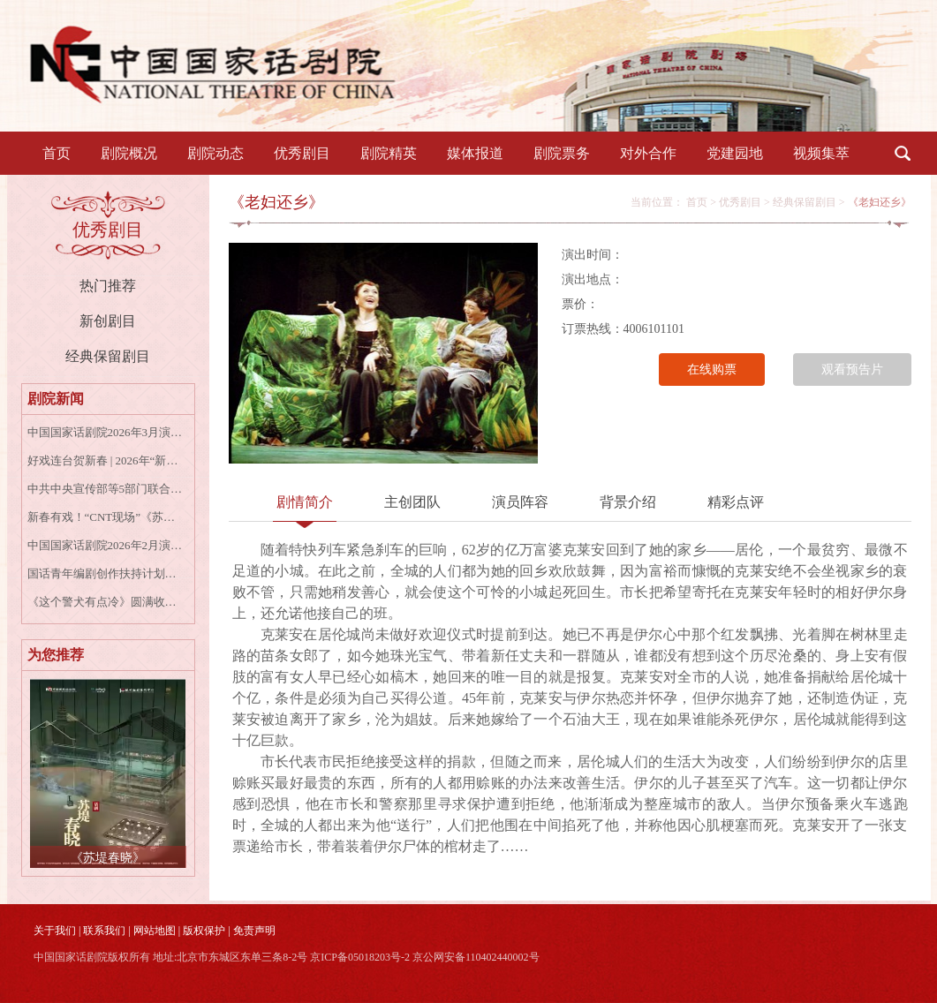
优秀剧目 (302, 153)
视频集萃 (821, 153)
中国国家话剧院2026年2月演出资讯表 (105, 545)
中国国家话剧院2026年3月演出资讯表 (105, 432)
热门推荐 (107, 285)
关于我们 (55, 930)
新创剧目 (107, 320)
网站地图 (154, 930)
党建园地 (735, 153)
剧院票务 (561, 153)
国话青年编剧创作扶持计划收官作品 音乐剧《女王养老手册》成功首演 (105, 573)
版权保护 (204, 930)
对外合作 (648, 153)
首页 (56, 153)
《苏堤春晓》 (108, 857)
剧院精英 (388, 153)
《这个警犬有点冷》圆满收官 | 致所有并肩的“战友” (105, 601)
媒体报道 (475, 153)
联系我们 (104, 930)
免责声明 (254, 930)
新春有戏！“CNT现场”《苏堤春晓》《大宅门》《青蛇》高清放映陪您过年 (105, 517)
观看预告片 (852, 369)
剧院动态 (215, 153)
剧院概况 (129, 153)
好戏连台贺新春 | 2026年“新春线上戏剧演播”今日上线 (105, 460)
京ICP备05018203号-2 (360, 957)
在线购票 (712, 369)
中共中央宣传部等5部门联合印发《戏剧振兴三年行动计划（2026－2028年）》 (105, 488)
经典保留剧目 (107, 356)
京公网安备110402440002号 (476, 957)
